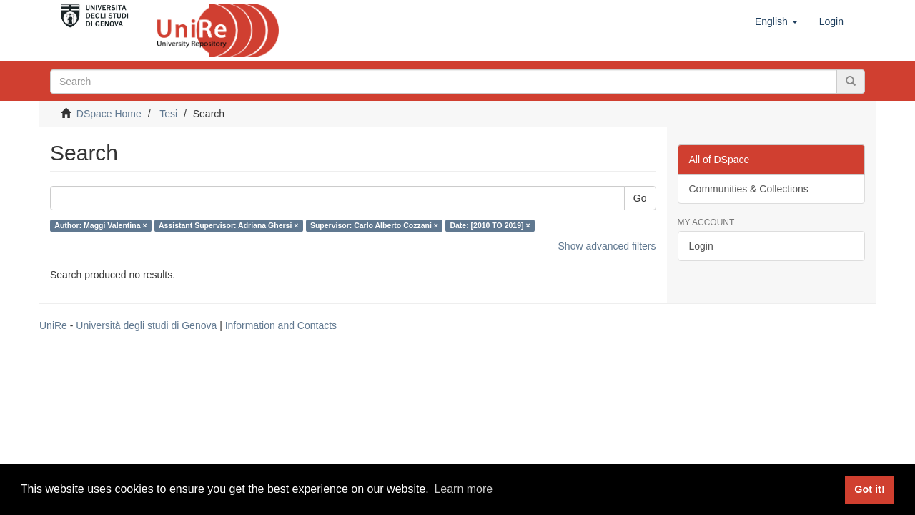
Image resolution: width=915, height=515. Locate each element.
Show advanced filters (607, 246)
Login (701, 246)
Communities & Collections (748, 189)
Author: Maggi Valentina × (100, 225)
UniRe (53, 325)
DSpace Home (109, 113)
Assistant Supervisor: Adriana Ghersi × (228, 225)
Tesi (168, 113)
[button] (776, 21)
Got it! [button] (869, 489)
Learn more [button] (463, 489)
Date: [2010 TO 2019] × (490, 225)
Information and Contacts (281, 325)
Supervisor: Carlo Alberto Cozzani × (374, 225)
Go (640, 198)
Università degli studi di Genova (146, 325)
